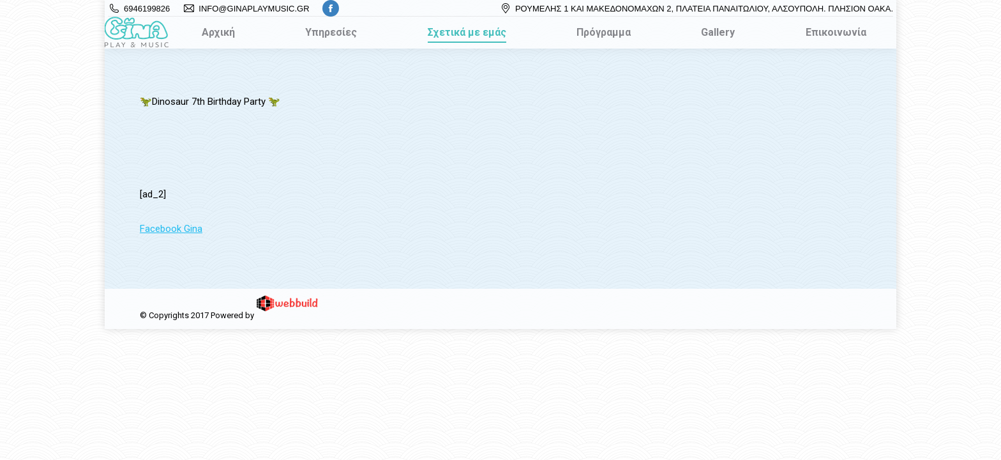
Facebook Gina (171, 228)
